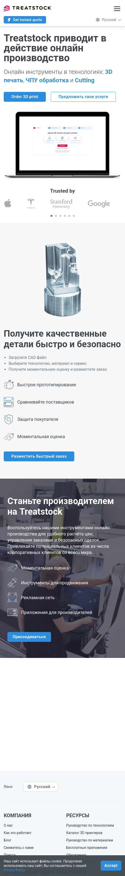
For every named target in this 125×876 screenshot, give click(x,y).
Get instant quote (25, 20)
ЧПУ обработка (48, 80)
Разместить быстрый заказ (39, 456)
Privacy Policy (14, 870)
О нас (8, 825)
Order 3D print (24, 96)
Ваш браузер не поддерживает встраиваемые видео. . (62, 143)
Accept (111, 865)
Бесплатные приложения (86, 848)
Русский (108, 20)
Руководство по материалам (89, 840)
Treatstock (27, 8)
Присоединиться (29, 636)
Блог (7, 840)
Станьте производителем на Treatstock (60, 506)
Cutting (85, 80)
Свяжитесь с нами (19, 848)
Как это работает (17, 833)
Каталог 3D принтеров (84, 833)
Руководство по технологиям (90, 825)
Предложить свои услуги (83, 96)
